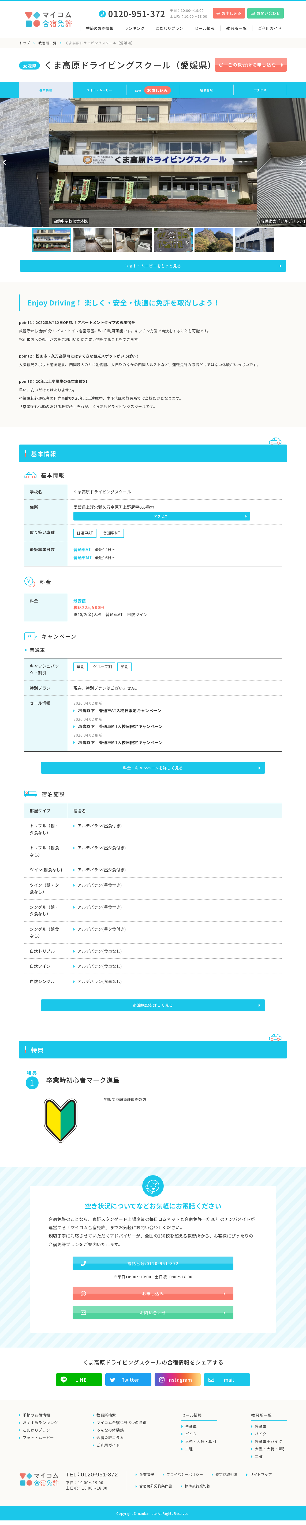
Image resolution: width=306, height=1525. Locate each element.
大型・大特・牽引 (201, 1450)
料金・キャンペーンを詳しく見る (153, 770)
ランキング (135, 28)
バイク (191, 1442)
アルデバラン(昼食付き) (99, 827)
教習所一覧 (47, 42)
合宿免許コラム (110, 1446)
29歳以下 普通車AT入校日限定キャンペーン (119, 713)
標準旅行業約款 (200, 1491)
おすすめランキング (40, 1431)
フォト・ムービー (99, 90)
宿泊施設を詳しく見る (153, 1006)
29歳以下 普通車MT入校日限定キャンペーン (120, 729)
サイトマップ (267, 1482)
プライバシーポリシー (187, 1482)
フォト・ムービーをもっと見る (153, 267)
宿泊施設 (207, 90)
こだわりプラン (169, 28)
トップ (24, 42)
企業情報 (147, 1482)
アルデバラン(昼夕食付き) (101, 849)
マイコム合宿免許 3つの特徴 (121, 1431)
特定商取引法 (231, 1482)
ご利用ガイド (270, 28)
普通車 (191, 1435)
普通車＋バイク (268, 1450)
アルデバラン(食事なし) (99, 952)
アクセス (260, 90)
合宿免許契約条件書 (156, 1491)
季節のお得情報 (100, 28)
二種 (189, 1457)
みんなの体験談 (110, 1439)
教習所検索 (106, 1423)
